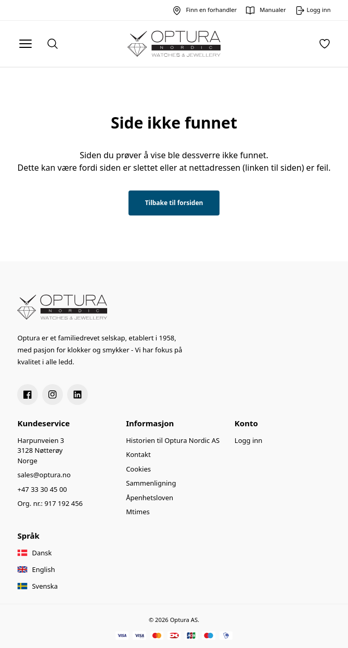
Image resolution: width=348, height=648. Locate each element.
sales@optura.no (44, 474)
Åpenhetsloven (149, 497)
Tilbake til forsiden (174, 202)
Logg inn (248, 440)
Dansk (41, 552)
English (43, 569)
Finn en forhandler (211, 10)
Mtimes (138, 511)
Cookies (138, 469)
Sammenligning (151, 483)
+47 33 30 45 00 (42, 489)
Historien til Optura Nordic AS (173, 440)
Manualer (273, 10)
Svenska (45, 586)
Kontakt (138, 454)
